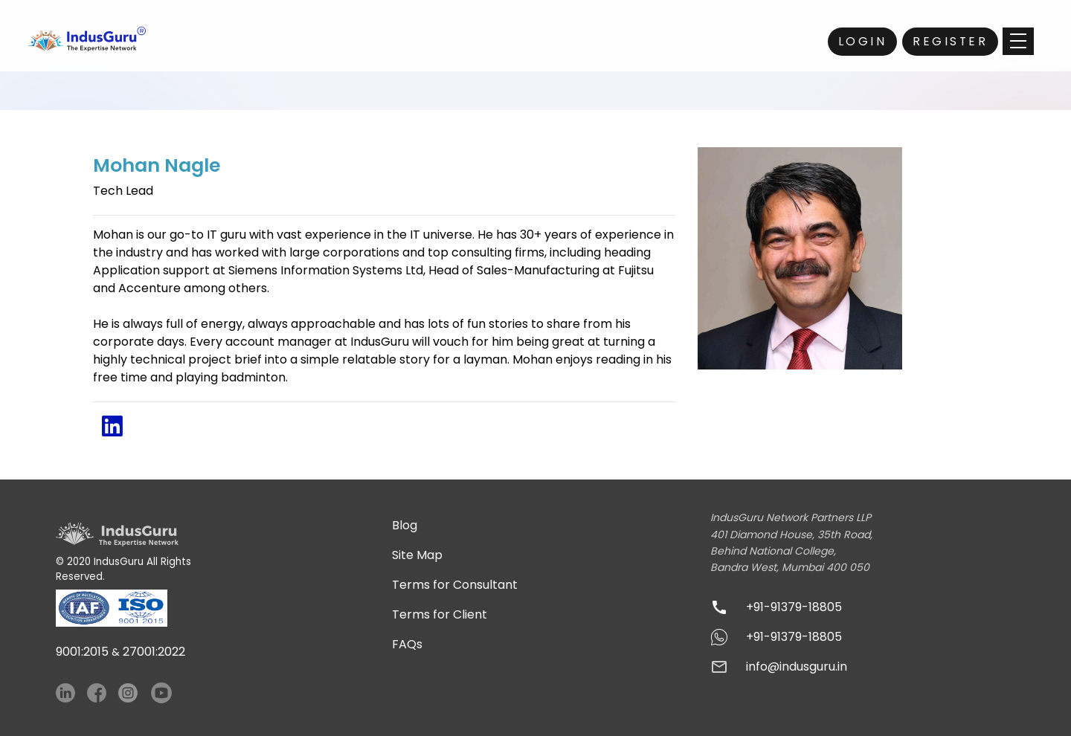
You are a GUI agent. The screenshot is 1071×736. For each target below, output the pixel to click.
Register (950, 41)
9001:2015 (82, 651)
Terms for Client (439, 614)
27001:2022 (154, 651)
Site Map (417, 555)
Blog (404, 525)
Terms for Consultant (455, 584)
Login (862, 41)
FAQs (407, 644)
